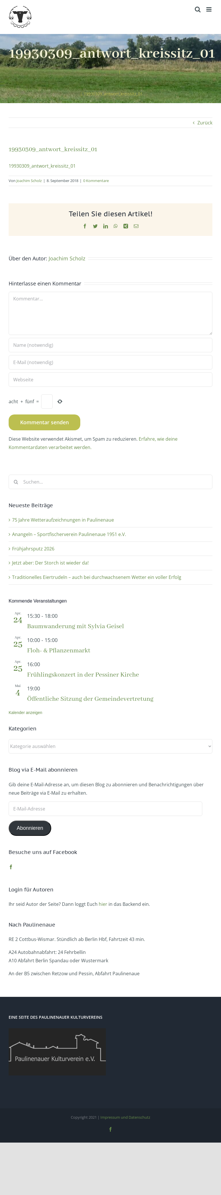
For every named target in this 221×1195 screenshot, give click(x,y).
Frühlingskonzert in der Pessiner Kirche (83, 675)
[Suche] (16, 482)
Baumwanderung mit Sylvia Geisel (75, 626)
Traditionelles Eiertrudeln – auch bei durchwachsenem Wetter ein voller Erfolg (96, 577)
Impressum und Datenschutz (125, 1117)
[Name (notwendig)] (110, 345)
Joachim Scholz (29, 180)
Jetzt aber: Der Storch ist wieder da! (50, 563)
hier (103, 904)
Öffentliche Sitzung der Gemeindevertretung (90, 699)
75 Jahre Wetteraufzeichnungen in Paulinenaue (63, 520)
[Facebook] (11, 867)
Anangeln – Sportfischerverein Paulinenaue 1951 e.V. (69, 534)
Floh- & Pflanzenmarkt (58, 651)
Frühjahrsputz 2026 (33, 549)
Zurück (204, 123)
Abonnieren (30, 828)
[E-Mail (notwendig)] (110, 362)
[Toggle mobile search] (198, 9)
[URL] (110, 379)
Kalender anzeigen (25, 712)
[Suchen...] (110, 482)
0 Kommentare (96, 180)
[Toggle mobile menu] (209, 9)
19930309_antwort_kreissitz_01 (42, 166)
